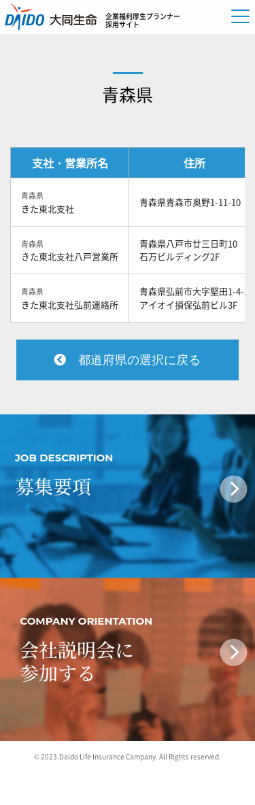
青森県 (127, 94)
